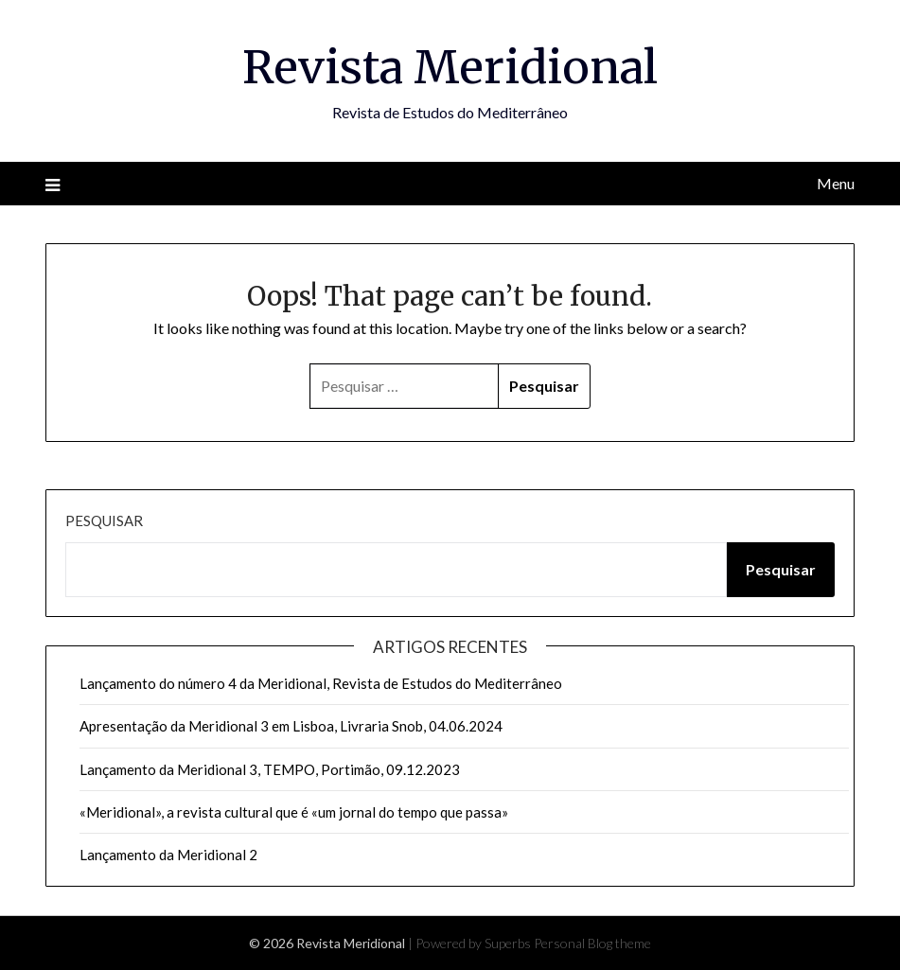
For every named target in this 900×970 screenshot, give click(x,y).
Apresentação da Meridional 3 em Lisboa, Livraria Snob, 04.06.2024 (291, 725)
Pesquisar (104, 520)
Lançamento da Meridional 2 (168, 854)
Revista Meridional (450, 67)
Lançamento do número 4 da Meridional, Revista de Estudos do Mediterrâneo (320, 683)
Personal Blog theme (592, 943)
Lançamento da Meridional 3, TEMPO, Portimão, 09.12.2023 (269, 769)
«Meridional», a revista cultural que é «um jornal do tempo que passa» (293, 811)
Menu (836, 183)
